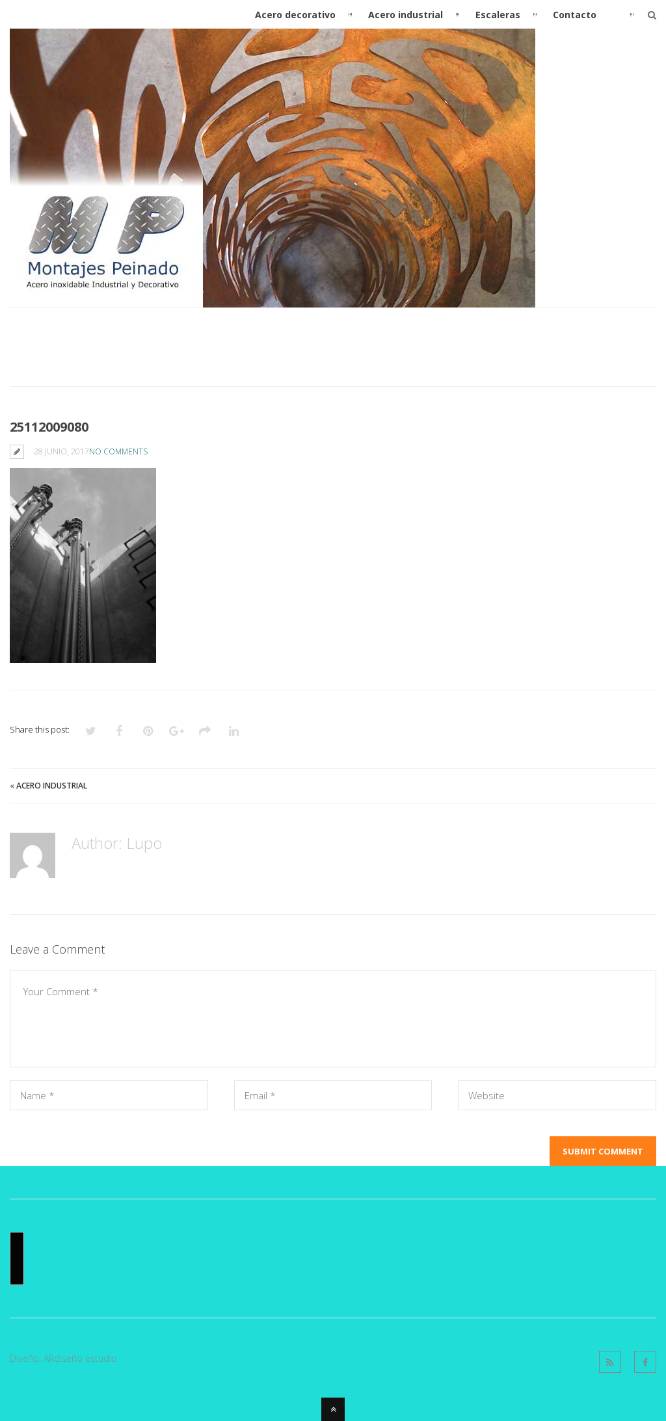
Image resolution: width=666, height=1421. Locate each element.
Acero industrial (51, 785)
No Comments (118, 451)
